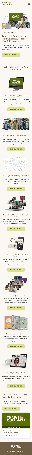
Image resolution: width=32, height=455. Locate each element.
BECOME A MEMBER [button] (10, 55)
